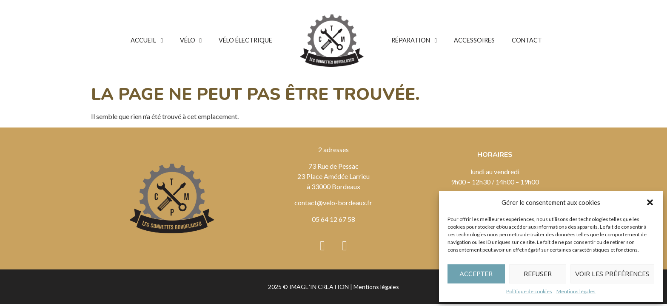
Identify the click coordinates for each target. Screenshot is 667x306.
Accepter (476, 274)
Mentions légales (576, 291)
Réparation (413, 40)
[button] (650, 202)
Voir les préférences (612, 274)
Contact (527, 40)
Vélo (191, 40)
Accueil (146, 40)
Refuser (538, 274)
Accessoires (474, 40)
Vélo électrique (245, 40)
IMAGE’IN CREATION (319, 286)
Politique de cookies (529, 291)
